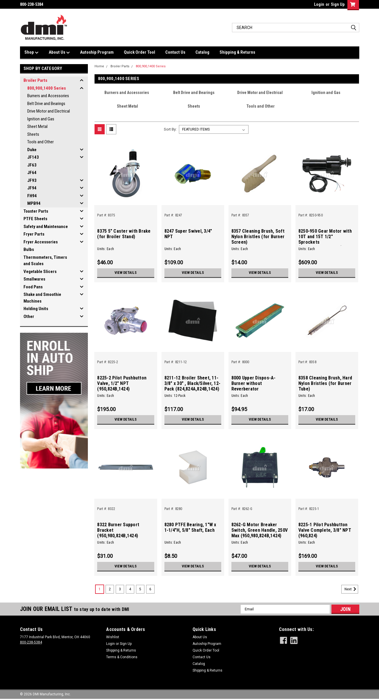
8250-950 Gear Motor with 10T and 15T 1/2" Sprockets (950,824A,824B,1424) (325, 239)
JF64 (32, 172)
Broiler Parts (35, 80)
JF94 (32, 188)
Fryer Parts (33, 234)
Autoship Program (97, 52)
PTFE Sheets (35, 218)
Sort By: (170, 129)
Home (99, 66)
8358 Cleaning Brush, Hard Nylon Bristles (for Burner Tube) (325, 383)
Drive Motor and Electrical (48, 111)
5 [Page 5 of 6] (140, 589)
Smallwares (34, 279)
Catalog (202, 52)
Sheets (33, 134)
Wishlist (112, 637)
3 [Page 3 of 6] (120, 589)
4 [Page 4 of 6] (130, 589)
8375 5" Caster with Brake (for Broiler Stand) (123, 233)
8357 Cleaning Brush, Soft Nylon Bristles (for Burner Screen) (258, 236)
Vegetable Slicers (40, 271)
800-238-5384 (31, 642)
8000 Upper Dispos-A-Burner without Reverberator (253, 383)
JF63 (32, 165)
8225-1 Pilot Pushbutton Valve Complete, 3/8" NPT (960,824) (324, 530)
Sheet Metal (37, 126)
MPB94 (34, 203)
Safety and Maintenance (45, 226)
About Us (59, 52)
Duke (32, 149)
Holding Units (35, 308)
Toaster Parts (35, 211)
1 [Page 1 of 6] (100, 589)
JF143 (33, 157)
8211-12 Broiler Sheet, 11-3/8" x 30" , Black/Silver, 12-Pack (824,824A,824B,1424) (192, 383)
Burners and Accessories (48, 95)
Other (28, 316)
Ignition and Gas (40, 119)
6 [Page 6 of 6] (150, 589)
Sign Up (337, 4)
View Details (125, 272)
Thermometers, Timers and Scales (45, 261)
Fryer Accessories (40, 242)
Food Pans (33, 287)
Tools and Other (40, 141)
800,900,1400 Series (46, 88)
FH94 (32, 195)
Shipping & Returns (237, 52)
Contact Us (175, 52)
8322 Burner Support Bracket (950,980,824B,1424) (118, 530)
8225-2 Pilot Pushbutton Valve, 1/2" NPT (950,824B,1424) (121, 383)
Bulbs (28, 249)
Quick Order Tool (139, 52)
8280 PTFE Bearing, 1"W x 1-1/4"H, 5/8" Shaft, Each (190, 527)
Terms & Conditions (121, 657)
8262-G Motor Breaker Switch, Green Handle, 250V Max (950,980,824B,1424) (259, 530)
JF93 (32, 180)
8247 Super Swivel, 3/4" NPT (188, 233)
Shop (31, 52)
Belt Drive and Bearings (46, 103)
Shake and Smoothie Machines (42, 298)
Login (319, 4)
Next (351, 589)
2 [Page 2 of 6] (110, 589)
